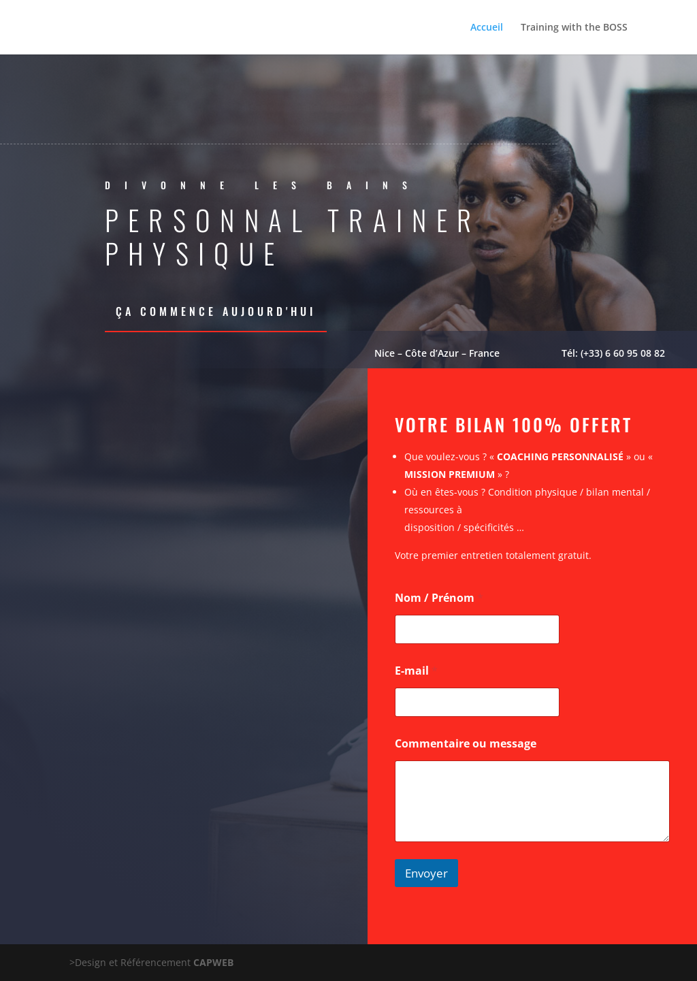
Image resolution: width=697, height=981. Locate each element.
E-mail (416, 670)
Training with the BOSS (574, 27)
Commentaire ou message (465, 743)
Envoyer (426, 873)
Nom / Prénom (439, 598)
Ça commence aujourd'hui (216, 311)
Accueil (486, 27)
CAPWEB (213, 962)
